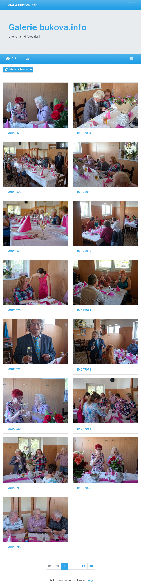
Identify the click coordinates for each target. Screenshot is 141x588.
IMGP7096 (14, 547)
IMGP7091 (14, 488)
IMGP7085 (84, 428)
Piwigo (90, 580)
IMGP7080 (14, 428)
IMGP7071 (84, 310)
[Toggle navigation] (131, 5)
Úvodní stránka (8, 58)
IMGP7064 (84, 133)
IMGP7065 (14, 192)
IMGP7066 (84, 192)
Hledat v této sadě (18, 69)
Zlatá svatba (24, 58)
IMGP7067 (14, 251)
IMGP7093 (84, 488)
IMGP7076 (84, 369)
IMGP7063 (14, 133)
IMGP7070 (14, 310)
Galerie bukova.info (21, 5)
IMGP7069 (84, 251)
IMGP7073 (14, 369)
